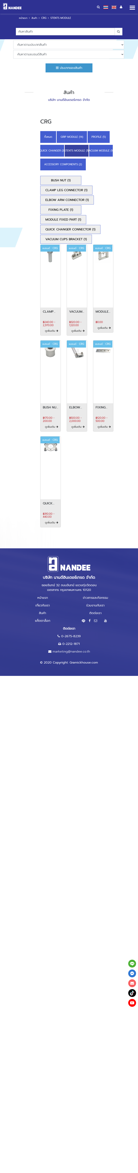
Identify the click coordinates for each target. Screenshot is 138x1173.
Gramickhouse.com (84, 662)
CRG (43, 18)
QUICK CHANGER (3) (52, 151)
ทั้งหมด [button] (48, 137)
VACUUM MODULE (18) (101, 151)
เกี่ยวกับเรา (42, 605)
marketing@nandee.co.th (71, 651)
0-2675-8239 (71, 636)
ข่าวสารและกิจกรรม (95, 597)
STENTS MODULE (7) (77, 151)
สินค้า (34, 18)
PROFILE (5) (98, 137)
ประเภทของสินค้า (69, 68)
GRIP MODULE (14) (72, 137)
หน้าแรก (23, 18)
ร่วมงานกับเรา (95, 605)
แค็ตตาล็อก (42, 620)
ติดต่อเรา (95, 613)
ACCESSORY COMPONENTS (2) (63, 164)
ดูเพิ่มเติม (51, 331)
